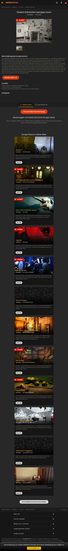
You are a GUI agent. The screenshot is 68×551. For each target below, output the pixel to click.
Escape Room (27, 538)
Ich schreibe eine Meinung (34, 112)
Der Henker (20, 360)
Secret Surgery (21, 300)
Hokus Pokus (20, 391)
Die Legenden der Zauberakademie (29, 180)
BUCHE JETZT (10, 77)
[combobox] (61, 2)
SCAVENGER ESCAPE (28, 302)
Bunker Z (19, 150)
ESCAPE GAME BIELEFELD (28, 332)
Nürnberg (14, 7)
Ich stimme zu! (34, 548)
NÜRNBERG (30, 15)
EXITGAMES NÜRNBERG (28, 272)
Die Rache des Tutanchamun (27, 330)
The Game (21, 7)
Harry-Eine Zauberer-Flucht (26, 210)
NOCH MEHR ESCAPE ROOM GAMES (34, 502)
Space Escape (21, 270)
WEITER (19, 192)
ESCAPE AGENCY (27, 152)
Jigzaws (19, 240)
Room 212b (20, 481)
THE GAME (38, 15)
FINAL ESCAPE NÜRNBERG (29, 182)
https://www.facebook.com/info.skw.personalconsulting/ (23, 89)
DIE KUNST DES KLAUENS (24, 421)
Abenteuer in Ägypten (24, 451)
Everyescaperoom (5, 7)
